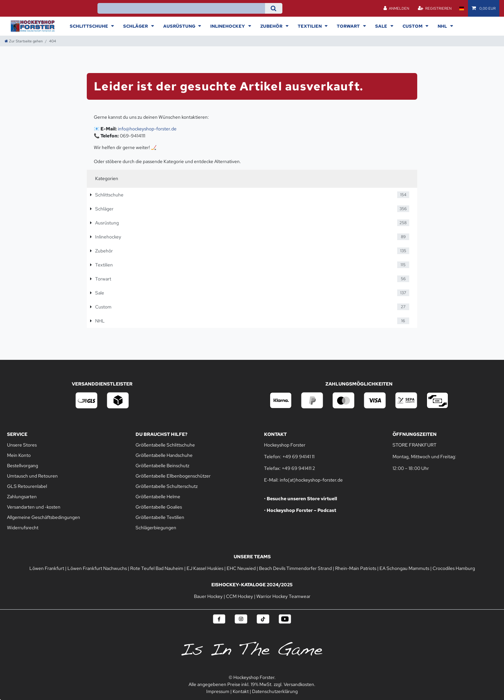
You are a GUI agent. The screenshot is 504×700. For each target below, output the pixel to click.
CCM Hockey (239, 596)
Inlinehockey (228, 26)
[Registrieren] (434, 8)
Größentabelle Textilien (160, 517)
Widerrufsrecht (22, 528)
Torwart (349, 26)
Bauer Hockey (208, 596)
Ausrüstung (179, 26)
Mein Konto (19, 455)
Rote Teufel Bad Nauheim (156, 568)
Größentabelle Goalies (159, 507)
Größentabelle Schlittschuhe (165, 445)
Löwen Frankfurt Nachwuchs (97, 568)
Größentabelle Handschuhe (164, 455)
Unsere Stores (22, 445)
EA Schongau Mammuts (404, 568)
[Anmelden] (396, 8)
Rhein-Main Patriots (355, 568)
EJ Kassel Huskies (205, 568)
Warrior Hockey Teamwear (283, 596)
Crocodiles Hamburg (454, 568)
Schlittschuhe (89, 26)
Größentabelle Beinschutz (162, 466)
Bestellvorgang (22, 466)
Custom (413, 26)
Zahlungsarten (22, 497)
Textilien (310, 26)
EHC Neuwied (241, 568)
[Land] (461, 8)
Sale (381, 26)
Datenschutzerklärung (275, 691)
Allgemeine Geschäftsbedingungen (43, 517)
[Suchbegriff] (181, 8)
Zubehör (271, 26)
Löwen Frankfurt (46, 568)
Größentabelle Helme (158, 497)
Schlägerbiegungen (156, 528)
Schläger (136, 26)
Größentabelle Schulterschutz (167, 486)
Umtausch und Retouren (32, 476)
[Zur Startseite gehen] (24, 41)
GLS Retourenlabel (27, 486)
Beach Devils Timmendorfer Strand (295, 568)
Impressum (217, 691)
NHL (443, 26)
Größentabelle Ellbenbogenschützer (173, 476)
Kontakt (241, 691)
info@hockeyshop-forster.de (147, 129)
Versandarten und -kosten (33, 507)
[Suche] (273, 8)
